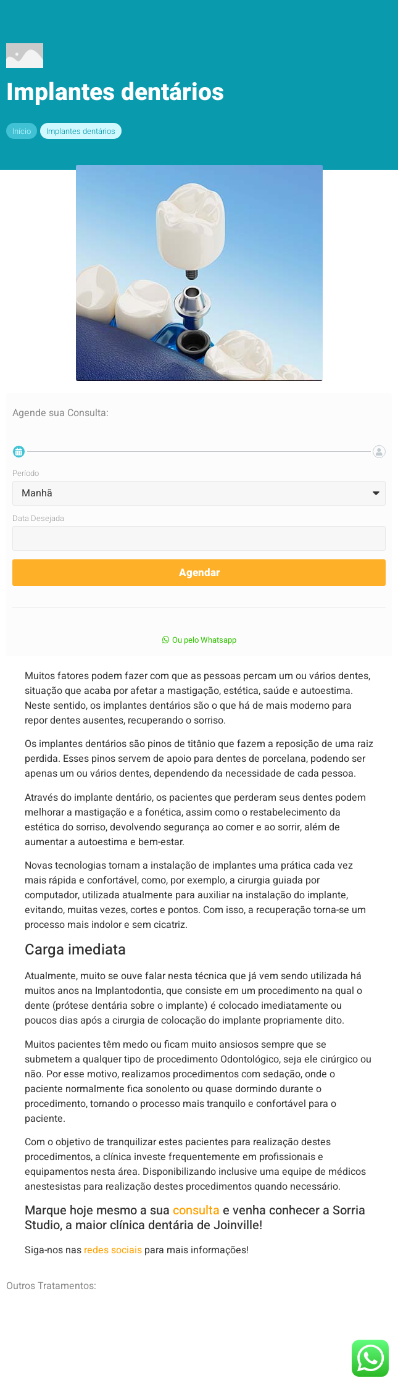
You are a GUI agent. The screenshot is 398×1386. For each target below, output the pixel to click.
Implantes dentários (80, 131)
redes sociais (111, 1250)
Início (21, 131)
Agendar (199, 572)
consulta (195, 1210)
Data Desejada (38, 519)
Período (25, 474)
